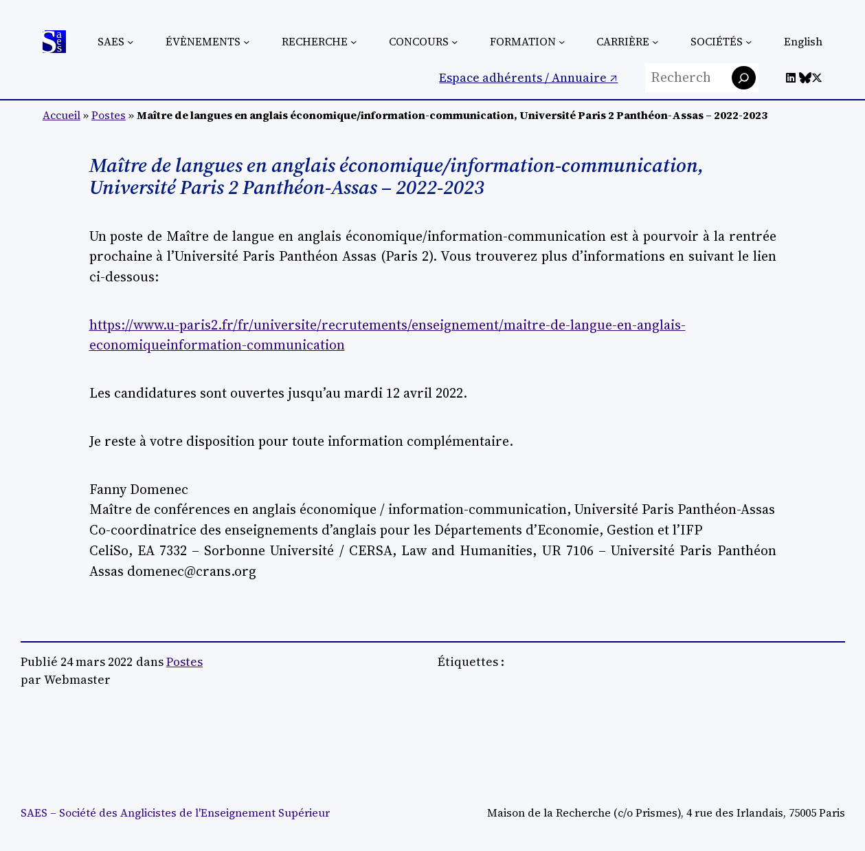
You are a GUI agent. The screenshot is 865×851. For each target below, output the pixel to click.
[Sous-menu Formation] (562, 42)
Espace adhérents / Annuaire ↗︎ (528, 77)
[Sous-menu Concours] (454, 42)
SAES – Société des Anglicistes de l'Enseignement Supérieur (175, 813)
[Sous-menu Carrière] (655, 42)
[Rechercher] (744, 78)
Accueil (61, 115)
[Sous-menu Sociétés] (748, 42)
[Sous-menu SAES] (130, 42)
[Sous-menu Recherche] (353, 42)
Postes (108, 115)
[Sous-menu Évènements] (246, 42)
